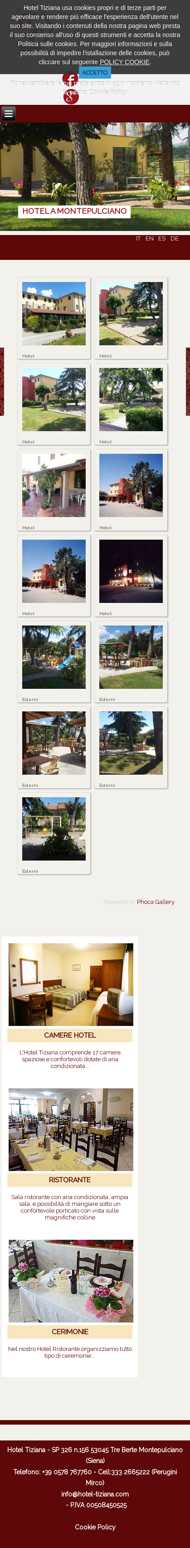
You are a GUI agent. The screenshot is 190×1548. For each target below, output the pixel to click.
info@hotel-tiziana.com (95, 1494)
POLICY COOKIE (124, 62)
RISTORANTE (70, 1180)
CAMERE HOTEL (70, 1035)
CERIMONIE (70, 1332)
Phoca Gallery (156, 902)
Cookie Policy (95, 1527)
